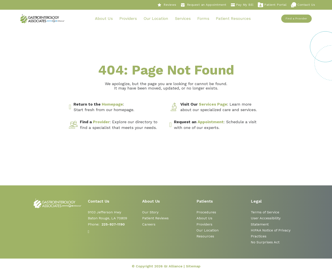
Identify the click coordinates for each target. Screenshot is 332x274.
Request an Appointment (203, 5)
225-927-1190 (113, 224)
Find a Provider (296, 18)
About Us (104, 18)
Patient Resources (233, 18)
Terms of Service (265, 212)
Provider (101, 122)
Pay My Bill (242, 5)
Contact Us (303, 4)
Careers (148, 224)
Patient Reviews (155, 218)
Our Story (150, 212)
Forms (203, 18)
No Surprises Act (265, 242)
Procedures (206, 212)
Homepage (112, 104)
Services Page (213, 104)
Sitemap (193, 266)
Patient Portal (272, 4)
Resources (205, 236)
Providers (128, 18)
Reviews (166, 5)
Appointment (211, 122)
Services (183, 18)
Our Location (155, 18)
